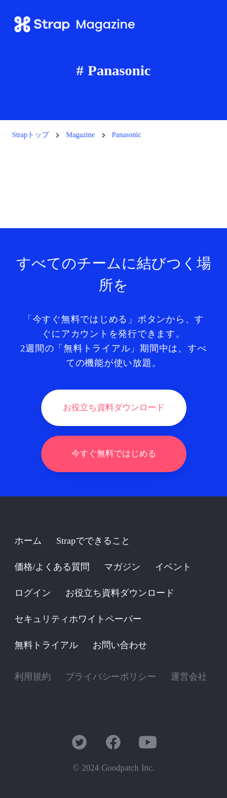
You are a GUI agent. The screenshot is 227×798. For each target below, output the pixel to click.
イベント (173, 567)
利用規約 (33, 676)
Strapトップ (30, 134)
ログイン (33, 593)
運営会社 (189, 676)
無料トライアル (46, 645)
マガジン (122, 567)
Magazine (80, 134)
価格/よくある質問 (52, 567)
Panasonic (127, 134)
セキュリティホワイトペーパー (78, 619)
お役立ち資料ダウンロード (119, 593)
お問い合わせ (120, 645)
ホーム (28, 541)
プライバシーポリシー (110, 676)
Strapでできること (93, 541)
